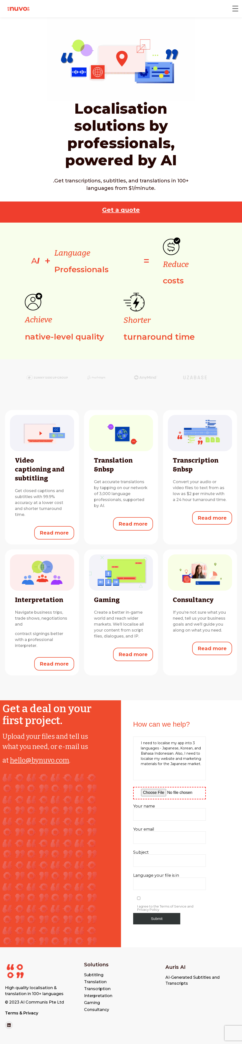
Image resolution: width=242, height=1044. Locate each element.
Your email (169, 835)
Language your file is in (169, 882)
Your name (169, 812)
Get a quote (121, 209)
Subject (169, 858)
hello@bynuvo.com (39, 760)
